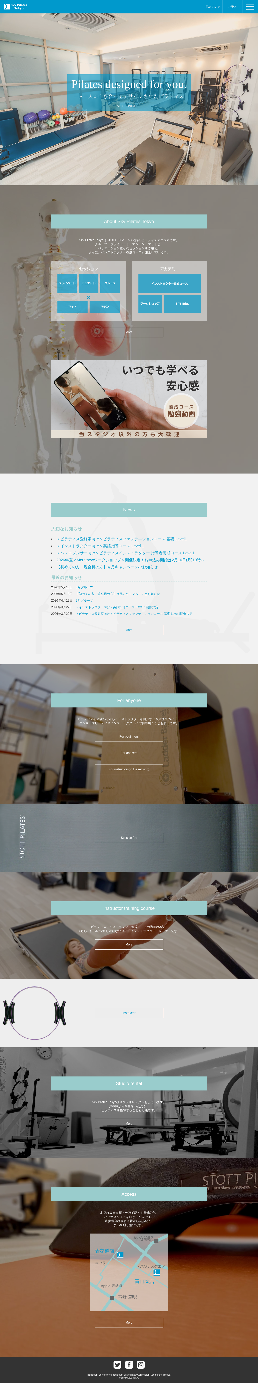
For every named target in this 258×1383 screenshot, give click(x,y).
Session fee (129, 837)
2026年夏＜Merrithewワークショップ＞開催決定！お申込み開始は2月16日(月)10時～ (130, 560)
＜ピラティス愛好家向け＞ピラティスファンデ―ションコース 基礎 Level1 (121, 539)
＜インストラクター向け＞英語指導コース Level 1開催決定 (117, 607)
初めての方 (213, 6)
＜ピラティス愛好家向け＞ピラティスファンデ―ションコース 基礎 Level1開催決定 (134, 613)
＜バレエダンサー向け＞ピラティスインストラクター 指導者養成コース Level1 (125, 553)
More (128, 332)
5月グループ (84, 600)
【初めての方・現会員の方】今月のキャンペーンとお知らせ (118, 594)
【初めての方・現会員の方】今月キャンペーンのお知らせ (107, 567)
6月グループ (84, 587)
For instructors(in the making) (129, 769)
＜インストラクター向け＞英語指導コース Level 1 (100, 546)
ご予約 (232, 6)
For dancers (129, 753)
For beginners (129, 736)
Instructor (129, 1013)
